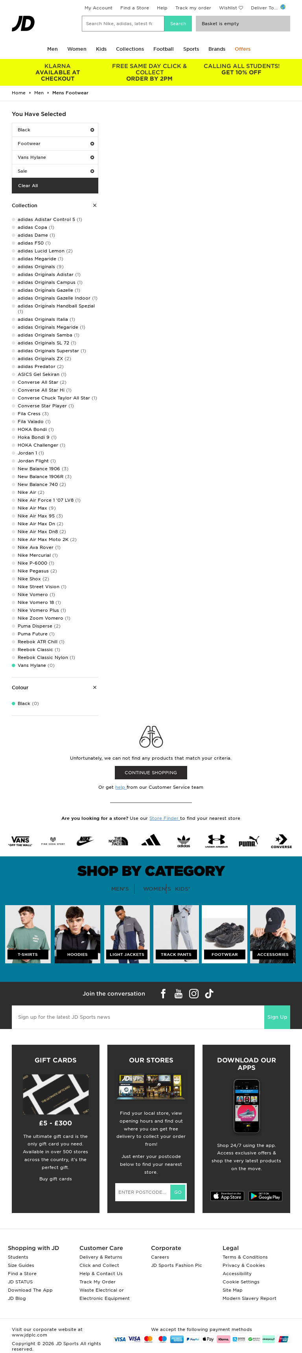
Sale (56, 171)
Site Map (233, 1290)
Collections (130, 49)
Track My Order (97, 1282)
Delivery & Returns (100, 1257)
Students (18, 1257)
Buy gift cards (55, 1179)
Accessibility (237, 1273)
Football (163, 49)
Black (56, 130)
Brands (216, 49)
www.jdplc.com (29, 1335)
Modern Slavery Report (249, 1298)
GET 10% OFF (241, 69)
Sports (191, 49)
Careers (160, 1257)
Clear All (28, 185)
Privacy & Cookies (244, 1265)
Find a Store (134, 8)
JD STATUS (20, 1282)
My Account (98, 8)
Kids (101, 49)
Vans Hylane (56, 157)
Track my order (193, 8)
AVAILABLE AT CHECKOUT (58, 72)
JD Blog (17, 1298)
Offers (242, 49)
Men (52, 49)
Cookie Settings (241, 1282)
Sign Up (277, 1017)
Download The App (30, 1290)
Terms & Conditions (245, 1257)
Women (77, 49)
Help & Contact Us (101, 1273)
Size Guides (21, 1265)
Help (162, 8)
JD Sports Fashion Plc (176, 1265)
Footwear (56, 143)
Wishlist (228, 8)
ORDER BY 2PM (150, 72)
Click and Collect (99, 1265)
